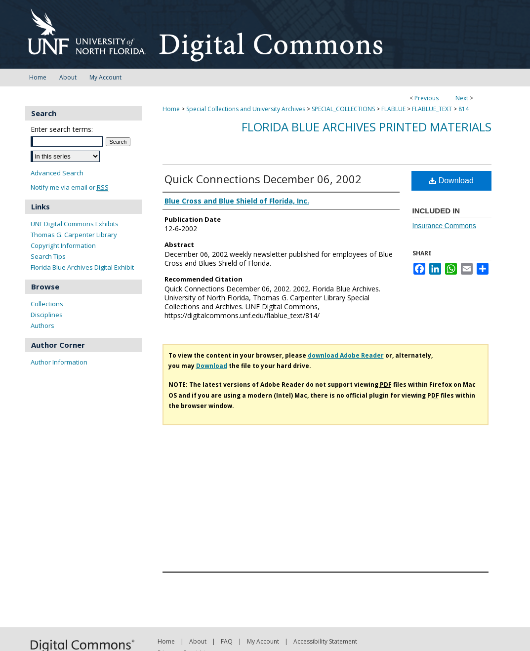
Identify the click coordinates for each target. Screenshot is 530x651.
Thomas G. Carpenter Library (74, 234)
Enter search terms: (62, 129)
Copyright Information (63, 245)
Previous (426, 98)
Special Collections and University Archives (245, 109)
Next (461, 98)
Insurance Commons (444, 226)
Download (451, 180)
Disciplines (47, 314)
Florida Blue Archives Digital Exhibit (82, 267)
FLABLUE (393, 109)
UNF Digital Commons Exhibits (75, 223)
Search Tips (48, 256)
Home (171, 109)
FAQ (227, 641)
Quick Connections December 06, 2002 (263, 178)
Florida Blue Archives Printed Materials (366, 127)
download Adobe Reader (346, 355)
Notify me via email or (70, 187)
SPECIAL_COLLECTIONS (343, 109)
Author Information (59, 362)
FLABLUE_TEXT (432, 109)
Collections (47, 303)
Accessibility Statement (325, 641)
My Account (263, 641)
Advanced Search (57, 172)
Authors (42, 325)
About (197, 641)
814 (463, 109)
